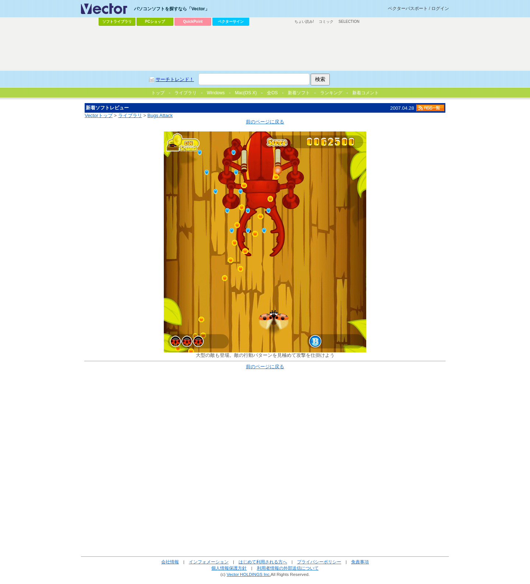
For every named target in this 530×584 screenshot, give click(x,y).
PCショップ (155, 22)
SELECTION (349, 22)
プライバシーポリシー (319, 561)
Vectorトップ (99, 115)
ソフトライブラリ (117, 22)
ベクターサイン (231, 22)
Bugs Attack (160, 115)
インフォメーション (209, 561)
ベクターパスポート (408, 8)
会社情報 (170, 561)
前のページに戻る (265, 121)
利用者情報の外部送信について (288, 568)
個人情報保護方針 (229, 568)
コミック (326, 22)
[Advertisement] (265, 48)
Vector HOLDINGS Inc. (249, 574)
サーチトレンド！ (175, 79)
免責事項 (360, 561)
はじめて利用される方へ (263, 561)
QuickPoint (193, 22)
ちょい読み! (304, 22)
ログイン (440, 8)
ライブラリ (130, 115)
